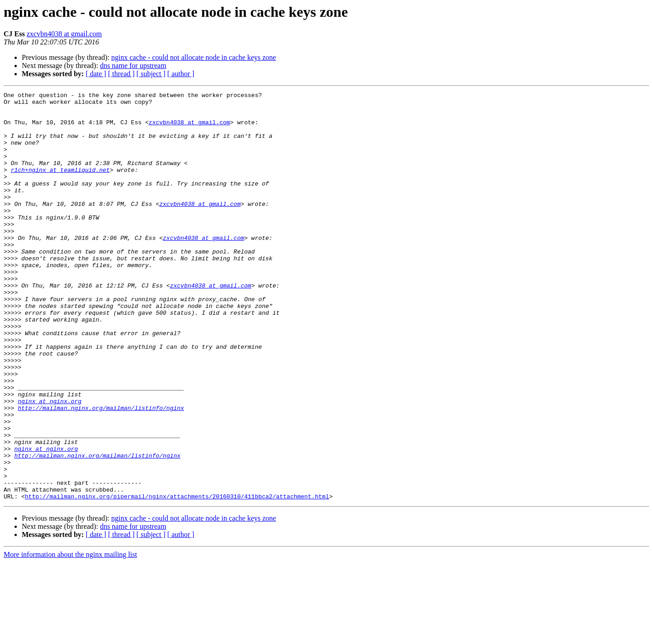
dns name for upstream (133, 65)
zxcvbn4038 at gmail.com (64, 34)
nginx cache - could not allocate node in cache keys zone (193, 57)
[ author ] (181, 74)
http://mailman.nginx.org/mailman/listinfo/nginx (101, 472)
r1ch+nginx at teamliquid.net (60, 186)
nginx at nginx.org (49, 463)
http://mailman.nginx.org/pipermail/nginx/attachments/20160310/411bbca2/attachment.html (177, 578)
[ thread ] (121, 74)
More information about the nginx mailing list (70, 636)
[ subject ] (151, 74)
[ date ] (96, 74)
